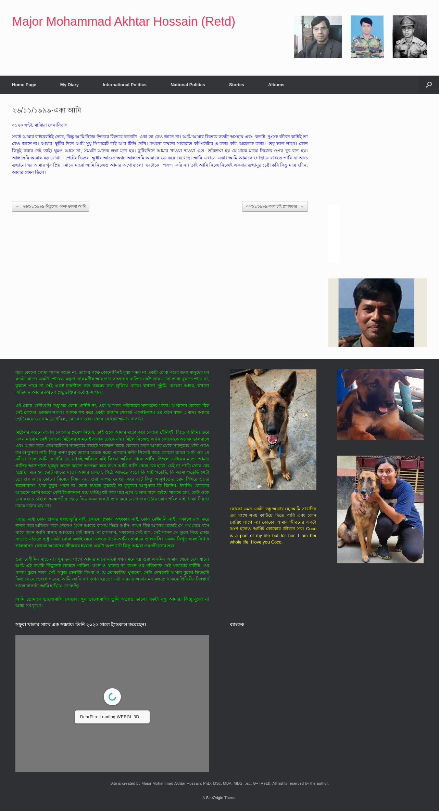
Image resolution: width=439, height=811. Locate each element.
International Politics (125, 84)
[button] (429, 85)
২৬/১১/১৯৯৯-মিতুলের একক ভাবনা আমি (51, 206)
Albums (276, 84)
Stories (236, 84)
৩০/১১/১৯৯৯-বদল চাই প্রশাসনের (275, 206)
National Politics (188, 84)
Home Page (24, 84)
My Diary (69, 84)
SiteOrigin (214, 798)
